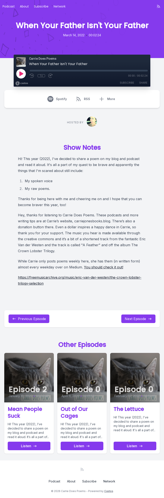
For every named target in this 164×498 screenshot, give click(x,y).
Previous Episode (29, 319)
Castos (108, 491)
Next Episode (138, 319)
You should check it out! (103, 267)
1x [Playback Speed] (41, 75)
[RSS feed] (158, 6)
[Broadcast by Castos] (21, 83)
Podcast (9, 6)
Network (60, 6)
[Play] (21, 73)
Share (143, 82)
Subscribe (41, 6)
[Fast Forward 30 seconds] (50, 75)
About (24, 6)
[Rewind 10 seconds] (32, 75)
